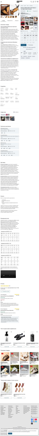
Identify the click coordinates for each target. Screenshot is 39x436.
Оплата (2, 411)
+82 (35, 28)
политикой (22, 431)
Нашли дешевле (29, 49)
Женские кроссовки (26, 408)
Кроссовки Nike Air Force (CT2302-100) (7, 310)
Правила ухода (3, 410)
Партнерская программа (10, 417)
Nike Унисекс (29, 56)
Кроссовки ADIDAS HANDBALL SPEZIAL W (4, 362)
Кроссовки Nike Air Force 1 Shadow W (4, 375)
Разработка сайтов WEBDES (4, 434)
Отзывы (9, 413)
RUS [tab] (10, 130)
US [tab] (11, 130)
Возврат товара (3, 407)
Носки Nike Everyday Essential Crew (19, 394)
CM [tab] (14, 130)
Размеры (2, 409)
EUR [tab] (8, 130)
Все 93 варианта (35, 16)
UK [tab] (25, 31)
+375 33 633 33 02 (34, 407)
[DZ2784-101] (7, 115)
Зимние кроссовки (26, 409)
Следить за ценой (31, 47)
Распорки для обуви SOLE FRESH (19, 343)
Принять (10, 433)
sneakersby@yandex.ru (34, 417)
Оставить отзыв (5, 291)
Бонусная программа (10, 409)
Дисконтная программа (10, 411)
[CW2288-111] (8, 115)
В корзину (23, 45)
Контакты (9, 412)
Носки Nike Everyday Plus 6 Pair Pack (6, 394)
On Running (17, 412)
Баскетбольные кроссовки (25, 412)
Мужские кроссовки (26, 407)
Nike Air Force (25, 56)
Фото (2, 5)
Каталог (25, 5)
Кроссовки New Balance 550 (33, 362)
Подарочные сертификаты (3, 413)
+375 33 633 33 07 (34, 413)
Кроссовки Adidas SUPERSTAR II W (33, 374)
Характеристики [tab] (9, 20)
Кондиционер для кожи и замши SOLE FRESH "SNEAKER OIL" (32, 343)
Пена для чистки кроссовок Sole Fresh (6, 343)
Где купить (25, 47)
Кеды (24, 413)
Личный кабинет (10, 407)
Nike (21, 56)
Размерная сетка (34, 31)
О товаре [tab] (3, 20)
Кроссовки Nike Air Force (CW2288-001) (7, 296)
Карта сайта (2, 414)
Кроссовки (31, 5)
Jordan (17, 411)
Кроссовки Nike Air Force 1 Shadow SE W (14, 362)
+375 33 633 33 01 (34, 409)
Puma (17, 409)
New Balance (18, 410)
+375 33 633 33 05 (34, 411)
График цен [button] (23, 15)
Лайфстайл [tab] (16, 20)
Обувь (28, 5)
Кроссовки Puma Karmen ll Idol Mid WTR (24, 362)
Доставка (2, 408)
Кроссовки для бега (26, 410)
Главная (22, 5)
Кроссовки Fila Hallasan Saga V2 (13, 374)
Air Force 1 (33, 56)
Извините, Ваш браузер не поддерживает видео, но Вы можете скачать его (8, 274)
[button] (17, 9)
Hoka (16, 413)
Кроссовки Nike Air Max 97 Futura (24, 374)
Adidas (17, 408)
